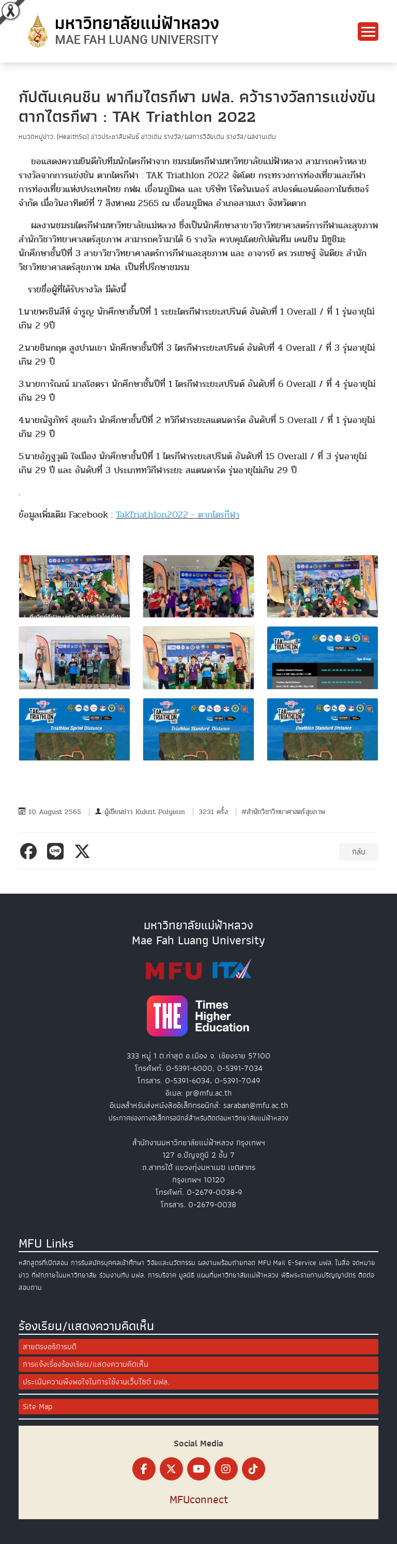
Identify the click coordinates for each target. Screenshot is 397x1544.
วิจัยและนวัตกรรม (171, 1262)
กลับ (358, 852)
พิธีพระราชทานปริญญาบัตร (318, 1275)
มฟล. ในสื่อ (334, 1262)
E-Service (302, 1262)
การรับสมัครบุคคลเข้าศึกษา (107, 1262)
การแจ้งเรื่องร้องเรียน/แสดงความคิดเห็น (85, 1364)
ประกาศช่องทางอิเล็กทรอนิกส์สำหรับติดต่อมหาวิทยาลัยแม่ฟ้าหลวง (198, 1118)
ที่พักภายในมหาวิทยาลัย (64, 1275)
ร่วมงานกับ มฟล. (122, 1275)
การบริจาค (162, 1275)
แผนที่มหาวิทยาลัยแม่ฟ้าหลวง (238, 1275)
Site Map (37, 1406)
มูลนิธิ (186, 1275)
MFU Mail (271, 1262)
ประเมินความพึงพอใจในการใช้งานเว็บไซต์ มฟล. (96, 1382)
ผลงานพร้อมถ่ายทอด (226, 1262)
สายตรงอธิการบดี (50, 1346)
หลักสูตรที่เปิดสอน (43, 1262)
